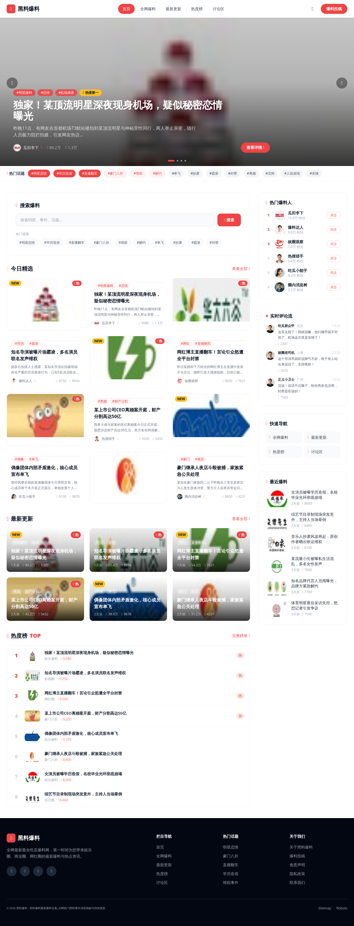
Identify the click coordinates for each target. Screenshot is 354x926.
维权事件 (230, 882)
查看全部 (241, 268)
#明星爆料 (24, 92)
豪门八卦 (230, 855)
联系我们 (297, 882)
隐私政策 (297, 873)
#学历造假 (64, 173)
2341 (283, 344)
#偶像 (19, 459)
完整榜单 (241, 636)
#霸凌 (213, 173)
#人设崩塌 (292, 173)
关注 (333, 215)
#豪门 (185, 459)
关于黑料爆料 (301, 847)
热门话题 (230, 836)
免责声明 (297, 864)
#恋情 (45, 92)
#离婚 (251, 173)
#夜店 (199, 459)
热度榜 (197, 8)
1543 (283, 397)
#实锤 (314, 173)
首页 (126, 8)
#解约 (157, 173)
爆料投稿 (334, 8)
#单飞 (176, 173)
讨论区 (218, 8)
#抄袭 (195, 173)
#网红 (185, 343)
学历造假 (230, 873)
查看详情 (255, 147)
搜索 (229, 219)
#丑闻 (270, 173)
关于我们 (297, 836)
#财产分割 (120, 401)
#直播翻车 (90, 173)
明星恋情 (230, 847)
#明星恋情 (39, 173)
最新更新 (173, 8)
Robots (342, 908)
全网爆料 (148, 8)
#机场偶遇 (66, 92)
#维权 (138, 173)
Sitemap (324, 908)
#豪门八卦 (115, 173)
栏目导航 (164, 836)
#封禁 (232, 173)
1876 (283, 371)
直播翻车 (230, 864)
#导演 (19, 343)
